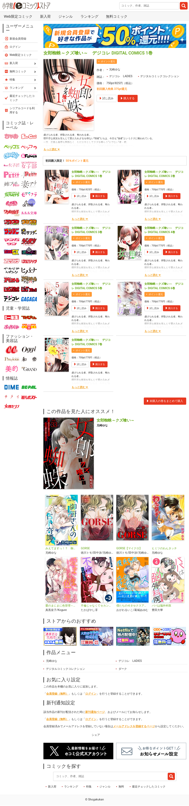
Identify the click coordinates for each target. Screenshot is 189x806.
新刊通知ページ (95, 712)
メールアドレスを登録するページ (134, 726)
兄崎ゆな (114, 69)
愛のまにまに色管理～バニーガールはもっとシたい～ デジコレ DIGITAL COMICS (61, 605)
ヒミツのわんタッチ (164, 548)
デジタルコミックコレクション (159, 76)
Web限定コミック (18, 16)
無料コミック (116, 16)
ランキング (89, 16)
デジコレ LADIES (120, 76)
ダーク (122, 669)
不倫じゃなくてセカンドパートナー (97, 605)
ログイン (90, 693)
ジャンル (65, 16)
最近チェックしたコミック (148, 786)
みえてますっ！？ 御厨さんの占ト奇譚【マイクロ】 (61, 548)
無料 (121, 786)
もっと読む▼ (51, 149)
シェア (96, 735)
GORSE (85, 548)
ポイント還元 (108, 61)
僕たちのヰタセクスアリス (132, 605)
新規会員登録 (18, 38)
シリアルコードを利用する (22, 110)
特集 (89, 786)
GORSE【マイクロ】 (129, 548)
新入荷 (45, 16)
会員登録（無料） (57, 693)
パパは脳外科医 (161, 605)
